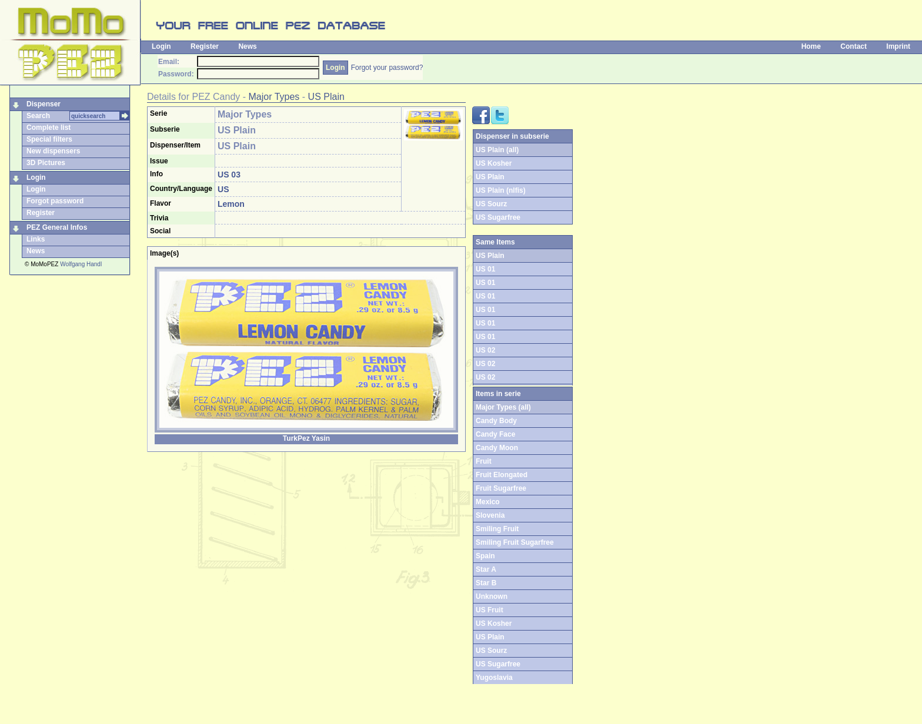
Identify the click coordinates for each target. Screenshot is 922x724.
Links (35, 239)
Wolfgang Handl (81, 264)
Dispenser (43, 104)
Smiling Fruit (497, 529)
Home (811, 46)
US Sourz (491, 204)
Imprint (898, 46)
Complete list (48, 127)
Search (38, 116)
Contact (853, 46)
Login (161, 46)
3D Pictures (45, 163)
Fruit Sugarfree (501, 488)
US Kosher (494, 163)
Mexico (488, 502)
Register (205, 46)
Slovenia (490, 515)
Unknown (491, 596)
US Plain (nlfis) (501, 190)
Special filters (49, 139)
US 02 (485, 350)
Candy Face (495, 434)
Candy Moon (497, 448)
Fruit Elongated (501, 475)
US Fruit (489, 610)
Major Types (274, 97)
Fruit (484, 461)
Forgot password (54, 201)
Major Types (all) (503, 407)
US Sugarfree (498, 217)
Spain (485, 556)
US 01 (485, 269)
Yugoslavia (494, 677)
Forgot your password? (387, 67)
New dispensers (53, 151)
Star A (486, 569)
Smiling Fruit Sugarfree (515, 542)
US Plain (326, 97)
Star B (486, 583)
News (247, 46)
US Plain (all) (497, 150)
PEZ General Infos (56, 227)
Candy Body (496, 421)
